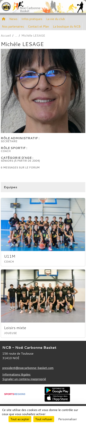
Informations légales (16, 374)
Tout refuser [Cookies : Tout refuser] (43, 419)
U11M (9, 256)
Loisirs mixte (15, 327)
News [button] (13, 19)
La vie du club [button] (55, 19)
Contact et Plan (38, 26)
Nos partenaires (13, 26)
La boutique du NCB (67, 26)
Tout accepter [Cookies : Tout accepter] (19, 419)
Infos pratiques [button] (31, 19)
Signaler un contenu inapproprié (24, 379)
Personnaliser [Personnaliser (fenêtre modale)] (67, 419)
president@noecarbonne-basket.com (28, 368)
